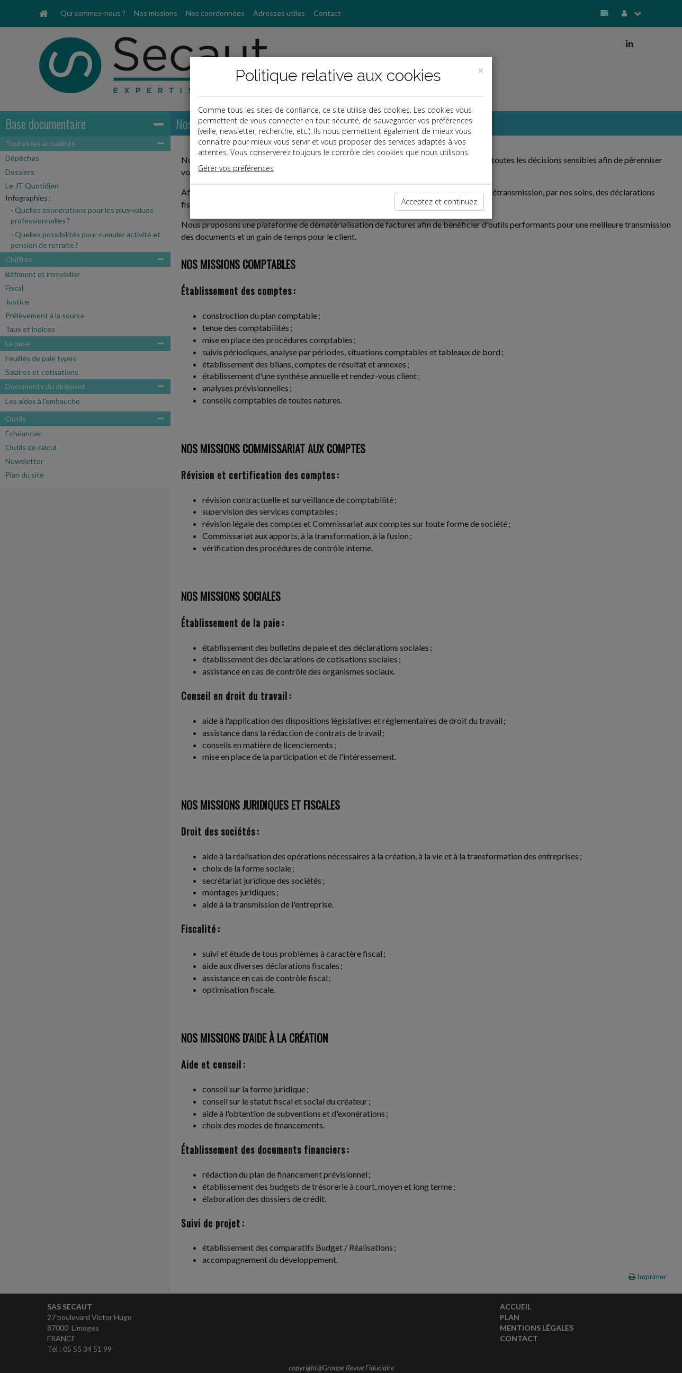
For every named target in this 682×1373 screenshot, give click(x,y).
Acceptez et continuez (439, 201)
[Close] (481, 70)
